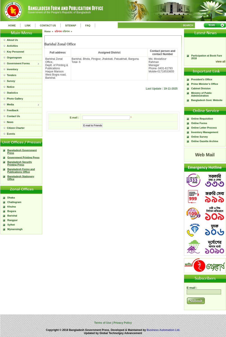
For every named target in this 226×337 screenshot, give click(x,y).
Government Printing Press (23, 157)
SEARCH (188, 25)
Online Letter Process (204, 127)
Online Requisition (202, 118)
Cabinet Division (201, 88)
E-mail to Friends (92, 125)
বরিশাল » (68, 31)
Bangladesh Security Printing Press (19, 163)
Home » (49, 31)
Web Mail (204, 154)
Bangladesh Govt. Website (207, 100)
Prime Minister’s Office (204, 84)
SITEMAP (70, 25)
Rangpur (12, 220)
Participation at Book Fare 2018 (206, 58)
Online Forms (199, 123)
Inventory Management (204, 132)
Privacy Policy (122, 322)
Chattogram (14, 202)
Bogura (11, 211)
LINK (28, 25)
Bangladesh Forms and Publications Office (21, 170)
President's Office (201, 79)
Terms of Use (103, 322)
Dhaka (11, 197)
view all (221, 61)
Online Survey (199, 136)
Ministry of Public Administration (201, 94)
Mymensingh (15, 229)
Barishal (12, 215)
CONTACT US (48, 25)
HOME (12, 25)
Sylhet (11, 224)
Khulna (11, 206)
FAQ (88, 25)
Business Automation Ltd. (163, 330)
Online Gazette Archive (204, 141)
